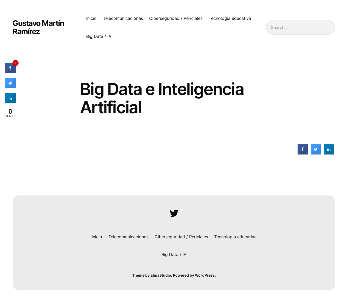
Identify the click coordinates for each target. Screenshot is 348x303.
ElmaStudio (160, 275)
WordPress (205, 275)
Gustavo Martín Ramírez (38, 27)
